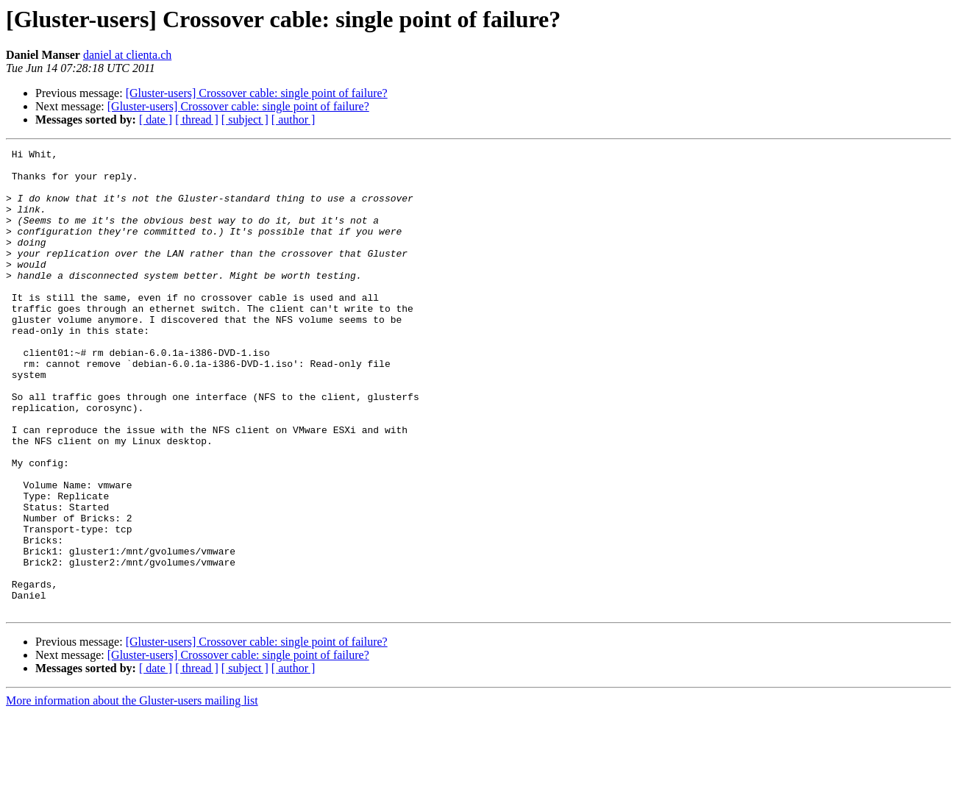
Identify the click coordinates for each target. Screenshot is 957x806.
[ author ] (293, 119)
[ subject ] (244, 119)
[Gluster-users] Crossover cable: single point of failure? (257, 93)
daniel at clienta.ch (127, 55)
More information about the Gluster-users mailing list (132, 793)
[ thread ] (196, 119)
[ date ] (155, 119)
